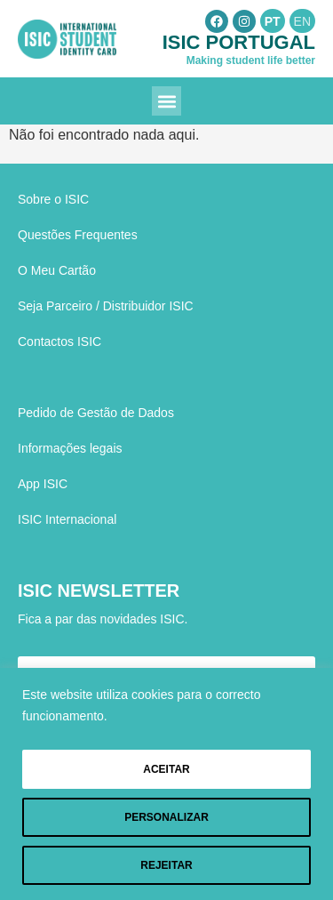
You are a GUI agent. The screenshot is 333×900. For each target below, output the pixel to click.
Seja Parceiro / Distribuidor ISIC (106, 306)
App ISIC (42, 484)
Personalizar (166, 817)
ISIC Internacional (67, 519)
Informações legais (70, 448)
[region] (166, 784)
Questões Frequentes (78, 235)
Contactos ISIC (59, 341)
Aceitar (166, 769)
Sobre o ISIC (53, 199)
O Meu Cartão (57, 270)
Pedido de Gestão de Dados (96, 413)
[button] (166, 101)
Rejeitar (166, 865)
